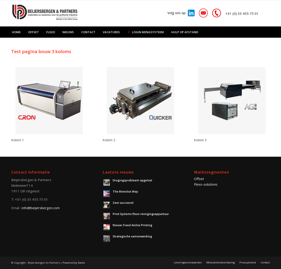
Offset (199, 178)
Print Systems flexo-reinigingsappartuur (141, 214)
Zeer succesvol (123, 203)
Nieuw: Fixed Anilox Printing (132, 225)
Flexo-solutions (205, 184)
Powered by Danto (74, 262)
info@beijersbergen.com (41, 208)
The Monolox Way (125, 191)
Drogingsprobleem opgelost (132, 180)
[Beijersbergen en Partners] (45, 13)
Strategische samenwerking (132, 236)
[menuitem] (16, 32)
